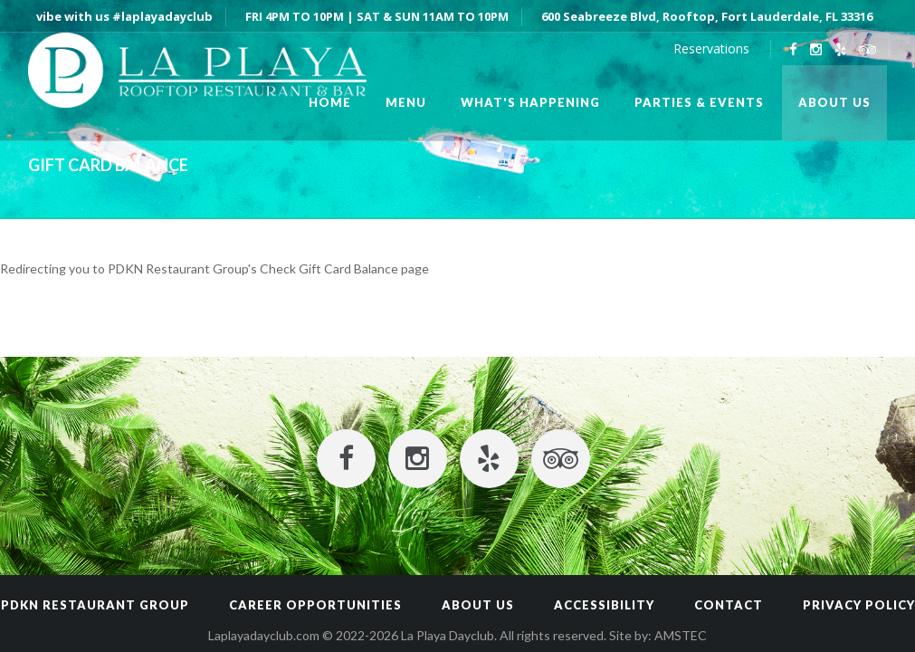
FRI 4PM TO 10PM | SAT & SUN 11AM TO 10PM (377, 16)
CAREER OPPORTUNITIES (315, 605)
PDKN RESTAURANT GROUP (95, 605)
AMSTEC (680, 635)
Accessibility (604, 605)
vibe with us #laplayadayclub (124, 16)
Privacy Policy (859, 605)
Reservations (711, 48)
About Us (478, 605)
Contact (728, 605)
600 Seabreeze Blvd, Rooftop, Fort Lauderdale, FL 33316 (706, 16)
